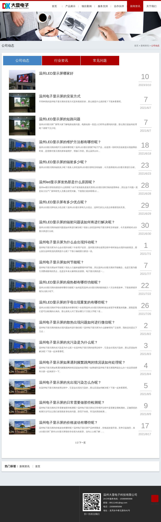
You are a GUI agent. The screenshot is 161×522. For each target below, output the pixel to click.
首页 (54, 6)
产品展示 (70, 6)
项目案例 (87, 6)
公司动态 (155, 45)
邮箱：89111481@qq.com (115, 502)
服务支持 (103, 6)
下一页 (82, 442)
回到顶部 (154, 500)
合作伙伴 (119, 6)
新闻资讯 (135, 6)
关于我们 (151, 6)
